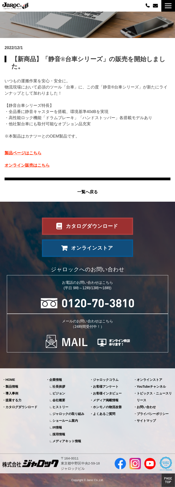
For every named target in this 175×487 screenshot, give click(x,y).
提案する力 (13, 400)
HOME (10, 380)
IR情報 (57, 427)
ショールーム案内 (65, 420)
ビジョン (58, 393)
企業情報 (55, 380)
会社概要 (58, 400)
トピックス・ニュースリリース (154, 397)
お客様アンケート (105, 386)
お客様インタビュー (107, 393)
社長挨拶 (58, 386)
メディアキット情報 (66, 441)
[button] (168, 6)
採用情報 (58, 434)
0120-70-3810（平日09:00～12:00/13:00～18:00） (148, 5)
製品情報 (11, 386)
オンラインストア (92, 248)
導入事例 (11, 393)
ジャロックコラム (105, 380)
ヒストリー (60, 407)
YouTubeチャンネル (151, 386)
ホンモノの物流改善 (107, 407)
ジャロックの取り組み (68, 414)
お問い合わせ (156, 5)
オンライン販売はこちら (27, 165)
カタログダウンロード (92, 226)
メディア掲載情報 (105, 400)
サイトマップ (146, 420)
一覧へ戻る (87, 192)
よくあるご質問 (104, 414)
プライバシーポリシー (153, 414)
